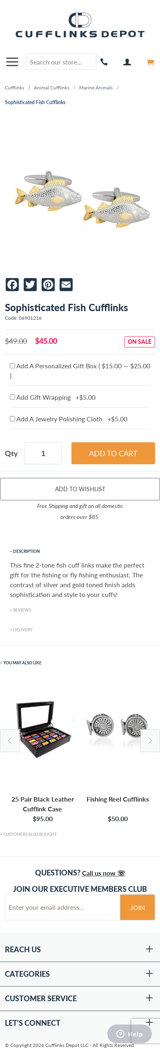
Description (26, 551)
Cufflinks (14, 88)
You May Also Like (22, 662)
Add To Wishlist (80, 489)
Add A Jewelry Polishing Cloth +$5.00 (68, 419)
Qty (11, 453)
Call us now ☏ (103, 873)
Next (150, 740)
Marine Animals (96, 88)
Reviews (22, 610)
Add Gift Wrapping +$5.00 (53, 397)
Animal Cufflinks (51, 88)
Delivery (22, 629)
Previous (10, 740)
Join (137, 907)
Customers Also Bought (30, 834)
